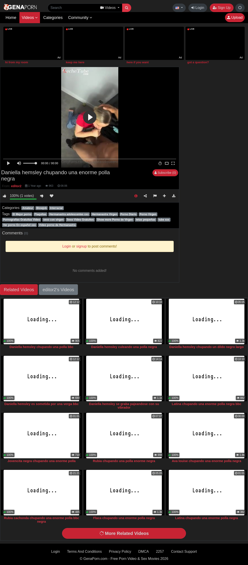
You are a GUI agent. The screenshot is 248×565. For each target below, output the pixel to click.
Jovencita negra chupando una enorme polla (41, 461)
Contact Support (184, 551)
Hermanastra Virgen (104, 214)
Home (11, 17)
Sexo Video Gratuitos (80, 219)
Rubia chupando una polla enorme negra (124, 461)
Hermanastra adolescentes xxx (69, 214)
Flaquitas (40, 214)
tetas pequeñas (145, 219)
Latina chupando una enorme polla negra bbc (206, 404)
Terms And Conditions (84, 551)
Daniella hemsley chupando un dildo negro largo (206, 347)
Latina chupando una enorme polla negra (206, 518)
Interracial (56, 208)
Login (197, 8)
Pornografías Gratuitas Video (21, 219)
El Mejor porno (22, 214)
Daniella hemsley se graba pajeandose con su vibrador (124, 405)
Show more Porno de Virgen (115, 219)
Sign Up (221, 8)
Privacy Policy (120, 551)
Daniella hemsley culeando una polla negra (124, 347)
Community (80, 17)
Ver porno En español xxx (19, 225)
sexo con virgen (53, 219)
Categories (53, 17)
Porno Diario (128, 214)
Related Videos (19, 289)
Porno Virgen (148, 214)
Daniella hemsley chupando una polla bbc (41, 347)
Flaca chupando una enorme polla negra (124, 518)
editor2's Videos (58, 289)
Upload (235, 17)
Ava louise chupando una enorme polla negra (206, 461)
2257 (160, 551)
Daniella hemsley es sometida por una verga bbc (41, 404)
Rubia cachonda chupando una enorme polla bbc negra (41, 519)
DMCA (143, 551)
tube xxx (163, 219)
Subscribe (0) (165, 172)
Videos (30, 17)
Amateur (27, 208)
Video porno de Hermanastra (57, 225)
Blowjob (41, 208)
